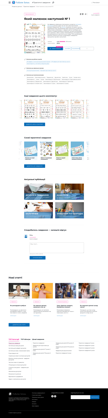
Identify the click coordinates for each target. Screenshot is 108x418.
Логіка (70, 77)
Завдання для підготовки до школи (41, 346)
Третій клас (65, 77)
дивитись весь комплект (34, 124)
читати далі (13, 315)
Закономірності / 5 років (62, 83)
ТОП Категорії (14, 339)
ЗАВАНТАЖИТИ (55, 48)
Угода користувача (36, 395)
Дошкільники (30, 77)
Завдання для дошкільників (64, 350)
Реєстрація (96, 2)
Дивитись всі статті (19, 325)
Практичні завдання (41, 2)
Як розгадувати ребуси (18, 305)
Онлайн (69, 48)
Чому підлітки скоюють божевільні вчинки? (65, 306)
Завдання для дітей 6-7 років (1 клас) (41, 350)
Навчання (13, 301)
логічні (64, 27)
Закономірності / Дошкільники (52, 79)
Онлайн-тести (77, 77)
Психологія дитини (62, 301)
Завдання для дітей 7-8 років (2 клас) (42, 353)
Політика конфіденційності (38, 393)
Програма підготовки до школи (48, 70)
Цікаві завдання (38, 339)
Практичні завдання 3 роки (86, 343)
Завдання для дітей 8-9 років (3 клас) (65, 343)
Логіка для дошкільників (33, 70)
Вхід (91, 2)
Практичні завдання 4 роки (86, 345)
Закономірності (29, 14)
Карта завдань (35, 406)
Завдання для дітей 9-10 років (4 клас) (65, 347)
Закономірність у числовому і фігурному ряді (38, 63)
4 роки (37, 79)
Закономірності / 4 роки (49, 83)
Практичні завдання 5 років (86, 348)
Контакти (34, 403)
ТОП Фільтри (25, 339)
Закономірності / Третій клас (66, 81)
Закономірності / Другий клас (50, 81)
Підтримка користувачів (38, 397)
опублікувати (37, 257)
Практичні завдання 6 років (87, 350)
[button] (22, 109)
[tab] (14, 340)
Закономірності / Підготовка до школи (71, 79)
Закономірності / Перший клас (34, 81)
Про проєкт (35, 399)
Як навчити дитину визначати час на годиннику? (39, 307)
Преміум (34, 401)
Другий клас (58, 77)
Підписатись (96, 397)
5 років (42, 79)
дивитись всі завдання (34, 166)
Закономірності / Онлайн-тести (34, 83)
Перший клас (50, 77)
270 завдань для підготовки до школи (60, 61)
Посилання (83, 48)
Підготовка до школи (40, 77)
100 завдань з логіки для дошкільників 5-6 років (38, 61)
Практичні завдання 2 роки (63, 353)
